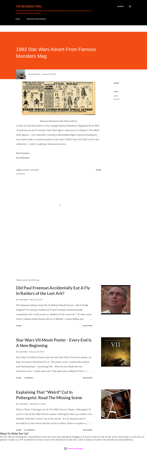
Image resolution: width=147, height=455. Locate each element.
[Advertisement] (55, 250)
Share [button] (116, 83)
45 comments (29, 430)
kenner (116, 96)
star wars (117, 99)
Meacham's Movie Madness (36, 19)
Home (18, 19)
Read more (87, 326)
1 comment (28, 378)
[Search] (120, 6)
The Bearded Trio (29, 6)
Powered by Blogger (73, 448)
